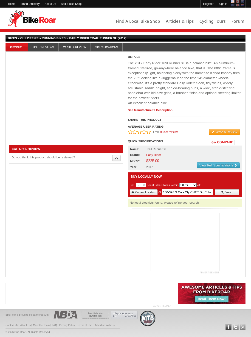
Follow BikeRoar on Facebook (228, 327)
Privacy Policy (67, 325)
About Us (50, 4)
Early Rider (153, 155)
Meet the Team (41, 325)
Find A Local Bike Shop (138, 21)
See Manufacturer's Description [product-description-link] (150, 110)
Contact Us (12, 325)
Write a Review (74, 47)
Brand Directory (29, 4)
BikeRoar (32, 18)
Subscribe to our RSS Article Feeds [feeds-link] (243, 327)
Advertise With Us (105, 325)
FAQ (54, 325)
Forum (237, 21)
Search (226, 192)
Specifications (106, 47)
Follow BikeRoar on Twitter (236, 327)
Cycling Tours (212, 21)
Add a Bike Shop (71, 4)
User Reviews (43, 47)
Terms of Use (84, 325)
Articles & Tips (180, 21)
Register (208, 4)
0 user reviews (169, 132)
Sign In (223, 4)
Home (11, 4)
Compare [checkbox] (237, 142)
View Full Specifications (218, 165)
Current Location (143, 192)
